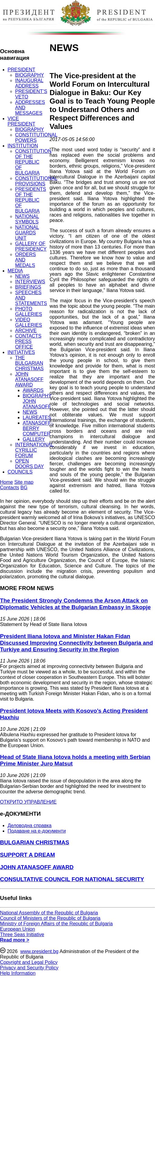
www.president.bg (39, 951)
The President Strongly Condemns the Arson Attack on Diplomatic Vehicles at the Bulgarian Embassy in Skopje (75, 603)
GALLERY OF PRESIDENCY (31, 246)
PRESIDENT (21, 69)
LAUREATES (37, 417)
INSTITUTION (23, 145)
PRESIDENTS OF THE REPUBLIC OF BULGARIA (30, 200)
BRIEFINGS (28, 287)
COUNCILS (20, 471)
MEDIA (15, 270)
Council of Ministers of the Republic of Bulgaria (50, 918)
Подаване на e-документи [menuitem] (37, 830)
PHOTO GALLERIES (28, 311)
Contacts (9, 487)
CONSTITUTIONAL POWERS (36, 137)
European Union (17, 929)
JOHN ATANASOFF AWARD (29, 379)
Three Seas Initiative (22, 934)
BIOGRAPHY (29, 75)
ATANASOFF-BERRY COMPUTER (38, 428)
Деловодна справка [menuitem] (29, 825)
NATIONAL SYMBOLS (27, 219)
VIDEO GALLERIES (28, 322)
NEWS (22, 276)
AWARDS (33, 390)
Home (6, 482)
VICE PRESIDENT (21, 121)
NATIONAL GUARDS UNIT (27, 233)
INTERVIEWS (30, 281)
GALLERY (34, 439)
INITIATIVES (21, 352)
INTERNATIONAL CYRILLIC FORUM (34, 450)
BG (24, 487)
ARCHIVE (26, 330)
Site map (23, 482)
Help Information (17, 973)
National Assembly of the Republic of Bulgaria (49, 912)
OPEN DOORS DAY (29, 463)
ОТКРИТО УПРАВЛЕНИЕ (28, 801)
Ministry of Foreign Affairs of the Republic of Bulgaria (56, 923)
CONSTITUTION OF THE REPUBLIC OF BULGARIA (33, 162)
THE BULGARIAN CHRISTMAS (29, 363)
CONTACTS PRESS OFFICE (28, 341)
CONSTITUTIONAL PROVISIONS (36, 181)
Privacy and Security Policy (29, 967)
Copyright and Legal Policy (29, 962)
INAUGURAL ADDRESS (29, 83)
